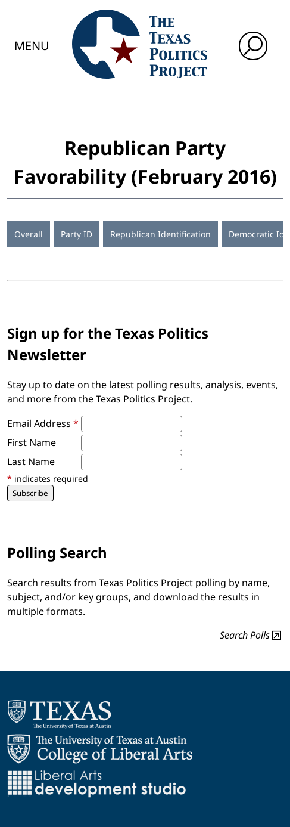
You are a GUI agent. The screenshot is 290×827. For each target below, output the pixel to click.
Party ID (76, 234)
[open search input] (253, 46)
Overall (28, 234)
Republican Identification (160, 234)
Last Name (31, 461)
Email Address (43, 423)
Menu (31, 46)
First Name (31, 442)
